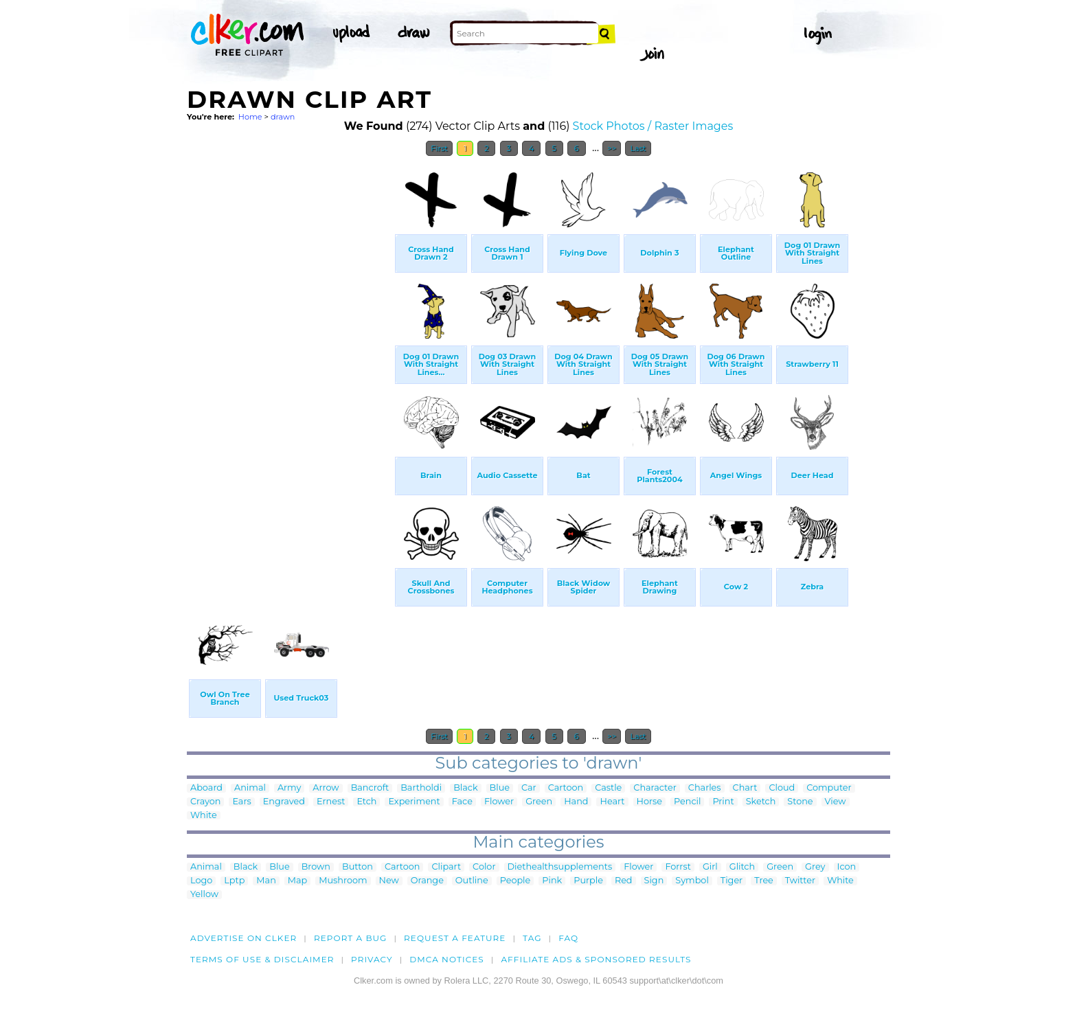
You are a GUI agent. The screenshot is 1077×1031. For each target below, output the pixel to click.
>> (611, 148)
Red (624, 880)
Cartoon (566, 788)
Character (655, 788)
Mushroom (343, 880)
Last (638, 148)
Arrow (326, 788)
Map (297, 880)
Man (265, 880)
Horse (650, 801)
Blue (500, 788)
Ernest (331, 801)
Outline (471, 880)
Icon (847, 867)
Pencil (687, 801)
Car (528, 788)
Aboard (206, 788)
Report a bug (350, 938)
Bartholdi (421, 788)
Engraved (284, 801)
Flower (499, 801)
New (389, 880)
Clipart (446, 867)
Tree (763, 880)
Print (723, 801)
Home (250, 117)
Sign (654, 880)
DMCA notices (446, 959)
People (515, 880)
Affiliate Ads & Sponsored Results (596, 959)
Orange (427, 880)
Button (357, 867)
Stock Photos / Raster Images (653, 126)
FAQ (568, 938)
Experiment (414, 801)
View (835, 801)
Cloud (782, 788)
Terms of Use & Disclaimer (262, 959)
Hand (576, 801)
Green (538, 801)
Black (465, 788)
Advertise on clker (243, 938)
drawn (283, 117)
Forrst (677, 867)
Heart (612, 801)
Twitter (800, 880)
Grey (815, 867)
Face (462, 801)
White (203, 815)
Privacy (372, 959)
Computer (828, 788)
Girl (710, 867)
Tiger (731, 880)
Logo (201, 880)
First (439, 148)
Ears (241, 801)
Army (289, 788)
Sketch (761, 801)
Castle (608, 788)
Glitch (742, 867)
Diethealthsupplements (560, 867)
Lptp (234, 880)
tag (532, 938)
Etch (366, 801)
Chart (745, 788)
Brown (316, 867)
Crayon (205, 801)
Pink (552, 880)
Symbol (692, 880)
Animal (250, 788)
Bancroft (370, 788)
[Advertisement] (290, 369)
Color (484, 867)
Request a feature (455, 938)
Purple (588, 880)
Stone (800, 801)
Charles (704, 788)
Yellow (204, 894)
